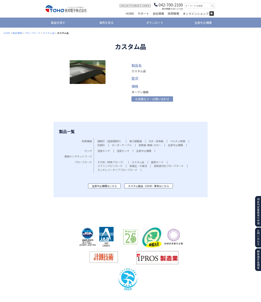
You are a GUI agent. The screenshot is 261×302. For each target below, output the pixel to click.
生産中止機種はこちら (104, 186)
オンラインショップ (196, 13)
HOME (130, 13)
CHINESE (146, 5)
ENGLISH (125, 5)
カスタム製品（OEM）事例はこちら (148, 186)
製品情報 (17, 33)
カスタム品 (49, 33)
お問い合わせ (258, 237)
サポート (143, 13)
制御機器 (87, 141)
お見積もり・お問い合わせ (152, 99)
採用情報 (173, 13)
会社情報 (158, 13)
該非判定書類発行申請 (258, 211)
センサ (88, 151)
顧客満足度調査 (258, 259)
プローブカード (32, 33)
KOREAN (135, 5)
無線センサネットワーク (78, 156)
